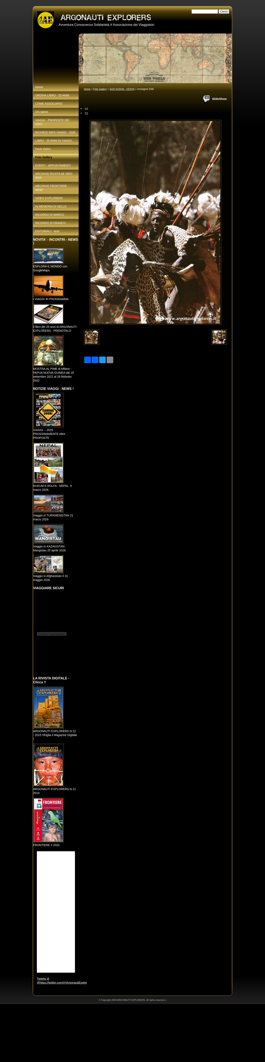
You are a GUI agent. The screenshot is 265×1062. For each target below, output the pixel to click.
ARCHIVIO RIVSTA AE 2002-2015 (54, 175)
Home (87, 89)
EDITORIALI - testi (47, 231)
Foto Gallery (100, 89)
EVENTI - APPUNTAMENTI (53, 165)
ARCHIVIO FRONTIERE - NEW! (52, 188)
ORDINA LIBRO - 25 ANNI (52, 95)
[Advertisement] (124, 1033)
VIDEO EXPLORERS (49, 198)
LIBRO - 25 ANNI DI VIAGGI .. (54, 140)
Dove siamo (43, 149)
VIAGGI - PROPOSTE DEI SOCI (52, 122)
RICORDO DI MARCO (49, 214)
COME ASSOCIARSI (48, 103)
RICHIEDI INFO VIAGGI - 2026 (55, 132)
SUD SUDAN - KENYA (122, 89)
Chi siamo (41, 112)
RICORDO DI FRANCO (50, 223)
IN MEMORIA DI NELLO (51, 206)
